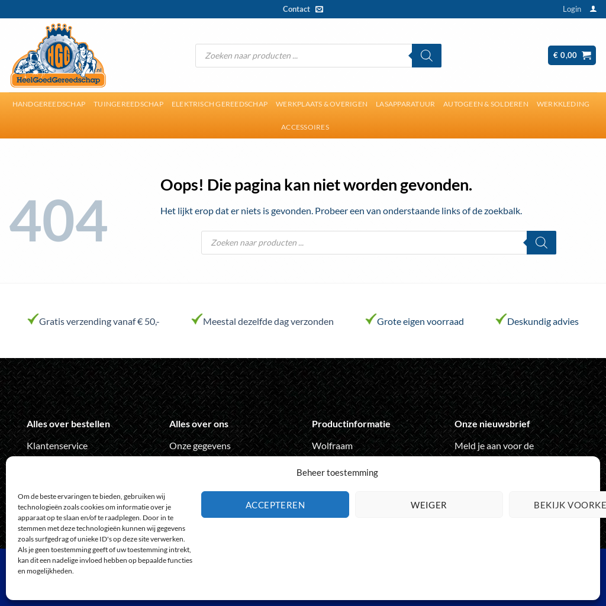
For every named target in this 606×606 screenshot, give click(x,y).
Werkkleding (563, 103)
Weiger (429, 504)
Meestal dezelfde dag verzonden (268, 321)
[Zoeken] (426, 55)
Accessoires (305, 127)
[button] (572, 9)
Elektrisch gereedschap (219, 103)
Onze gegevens (200, 445)
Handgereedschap (49, 103)
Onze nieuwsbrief (492, 423)
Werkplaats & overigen (322, 103)
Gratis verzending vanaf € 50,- (99, 321)
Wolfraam (332, 445)
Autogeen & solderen (485, 103)
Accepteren (275, 504)
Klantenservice (57, 445)
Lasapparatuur (405, 103)
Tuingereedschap (128, 103)
